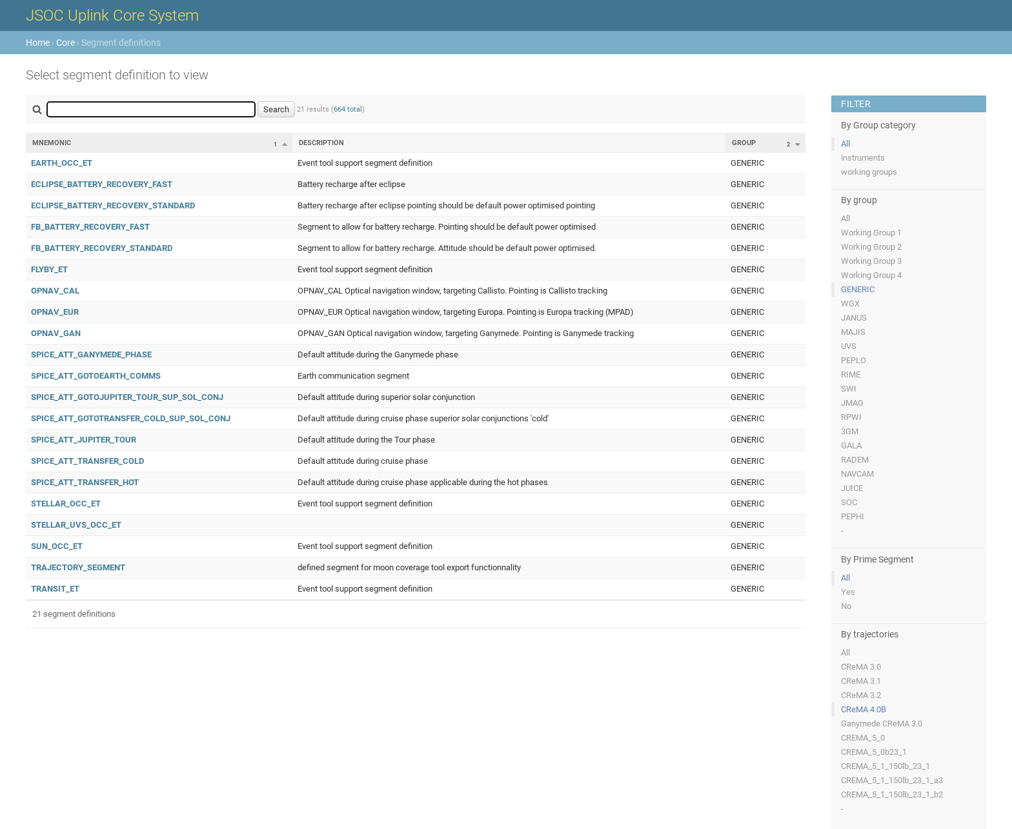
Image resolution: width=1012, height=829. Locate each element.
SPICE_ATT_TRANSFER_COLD (87, 461)
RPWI (851, 417)
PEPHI (852, 516)
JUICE (852, 488)
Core (65, 42)
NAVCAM (857, 474)
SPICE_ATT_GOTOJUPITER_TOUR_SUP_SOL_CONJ (127, 397)
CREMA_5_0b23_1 (874, 752)
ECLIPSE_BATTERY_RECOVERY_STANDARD (113, 205)
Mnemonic (51, 143)
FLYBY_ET (49, 269)
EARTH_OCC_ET (61, 163)
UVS (848, 346)
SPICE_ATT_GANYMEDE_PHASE (91, 354)
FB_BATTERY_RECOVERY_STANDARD (101, 248)
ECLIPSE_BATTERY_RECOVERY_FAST (101, 184)
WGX (850, 303)
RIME (850, 374)
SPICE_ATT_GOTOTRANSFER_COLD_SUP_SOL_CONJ (130, 418)
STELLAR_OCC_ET (66, 503)
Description (321, 143)
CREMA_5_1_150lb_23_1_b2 (892, 794)
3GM (849, 431)
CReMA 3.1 (861, 681)
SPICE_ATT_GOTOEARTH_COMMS (96, 376)
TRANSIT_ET (55, 589)
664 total (348, 109)
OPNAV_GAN (56, 333)
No (846, 606)
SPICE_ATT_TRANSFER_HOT (85, 482)
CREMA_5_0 (863, 738)
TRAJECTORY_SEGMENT (78, 567)
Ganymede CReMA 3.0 (881, 723)
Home (38, 42)
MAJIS (853, 332)
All (845, 143)
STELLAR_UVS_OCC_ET (76, 525)
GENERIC (858, 289)
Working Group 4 (871, 275)
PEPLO (853, 360)
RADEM (855, 459)
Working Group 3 (871, 261)
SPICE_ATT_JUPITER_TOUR (83, 439)
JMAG (852, 403)
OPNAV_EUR (55, 312)
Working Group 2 (871, 247)
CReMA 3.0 (861, 667)
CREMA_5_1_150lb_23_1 (885, 766)
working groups (869, 172)
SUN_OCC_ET (57, 546)
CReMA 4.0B (863, 709)
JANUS (854, 318)
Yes (848, 592)
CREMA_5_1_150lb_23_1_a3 (892, 780)
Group (744, 143)
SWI (848, 389)
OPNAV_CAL (55, 290)
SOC (849, 502)
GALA (851, 445)
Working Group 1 (871, 232)
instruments (863, 158)
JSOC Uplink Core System (112, 15)
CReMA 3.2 (861, 695)
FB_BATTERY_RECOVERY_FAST (90, 227)
